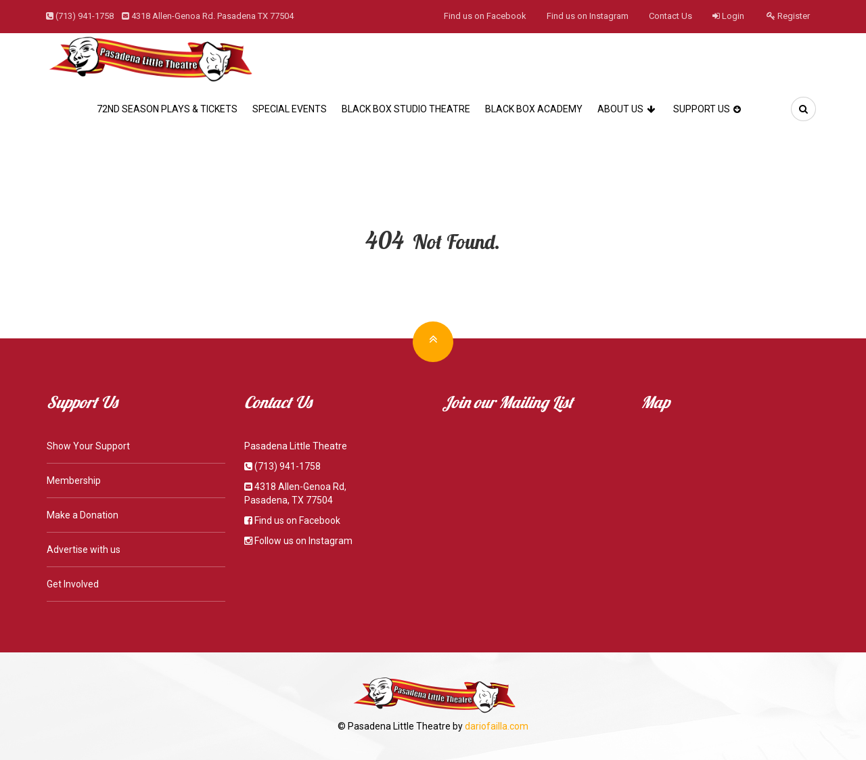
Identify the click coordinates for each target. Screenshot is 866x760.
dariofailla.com (496, 726)
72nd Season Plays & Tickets (167, 109)
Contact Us (670, 16)
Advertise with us (83, 549)
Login (728, 16)
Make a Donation (82, 515)
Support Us (708, 109)
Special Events (289, 109)
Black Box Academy (534, 109)
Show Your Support (88, 446)
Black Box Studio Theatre (406, 109)
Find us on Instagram (588, 16)
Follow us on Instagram (303, 540)
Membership (74, 480)
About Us (627, 109)
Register (788, 16)
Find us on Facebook (485, 16)
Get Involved (73, 584)
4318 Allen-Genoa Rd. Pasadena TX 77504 (212, 16)
